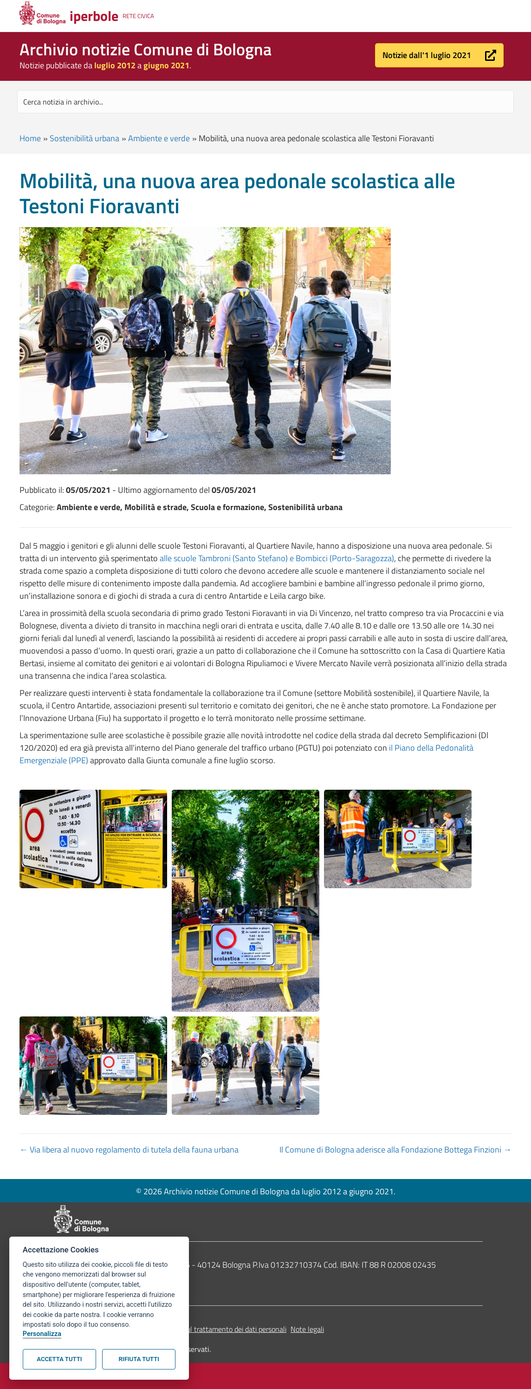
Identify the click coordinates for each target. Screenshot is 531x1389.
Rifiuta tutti (139, 1359)
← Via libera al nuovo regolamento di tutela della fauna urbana (129, 1149)
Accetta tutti (59, 1359)
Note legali (307, 1329)
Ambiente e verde (159, 138)
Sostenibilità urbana (84, 138)
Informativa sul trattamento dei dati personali (216, 1329)
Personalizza (42, 1334)
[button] (439, 55)
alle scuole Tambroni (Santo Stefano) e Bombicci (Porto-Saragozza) (277, 558)
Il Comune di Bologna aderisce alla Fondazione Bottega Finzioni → (395, 1149)
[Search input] (265, 101)
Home (30, 138)
